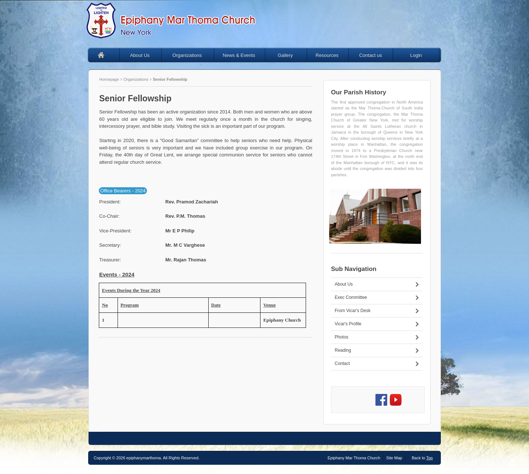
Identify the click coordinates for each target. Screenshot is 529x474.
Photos (341, 337)
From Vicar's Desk (352, 310)
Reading (343, 350)
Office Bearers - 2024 (122, 190)
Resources (331, 55)
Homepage (109, 79)
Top (429, 458)
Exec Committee (351, 297)
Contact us (370, 55)
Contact (342, 363)
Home (104, 55)
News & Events (243, 55)
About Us (144, 55)
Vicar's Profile (348, 323)
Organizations (192, 55)
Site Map (394, 458)
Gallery (291, 55)
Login (416, 55)
